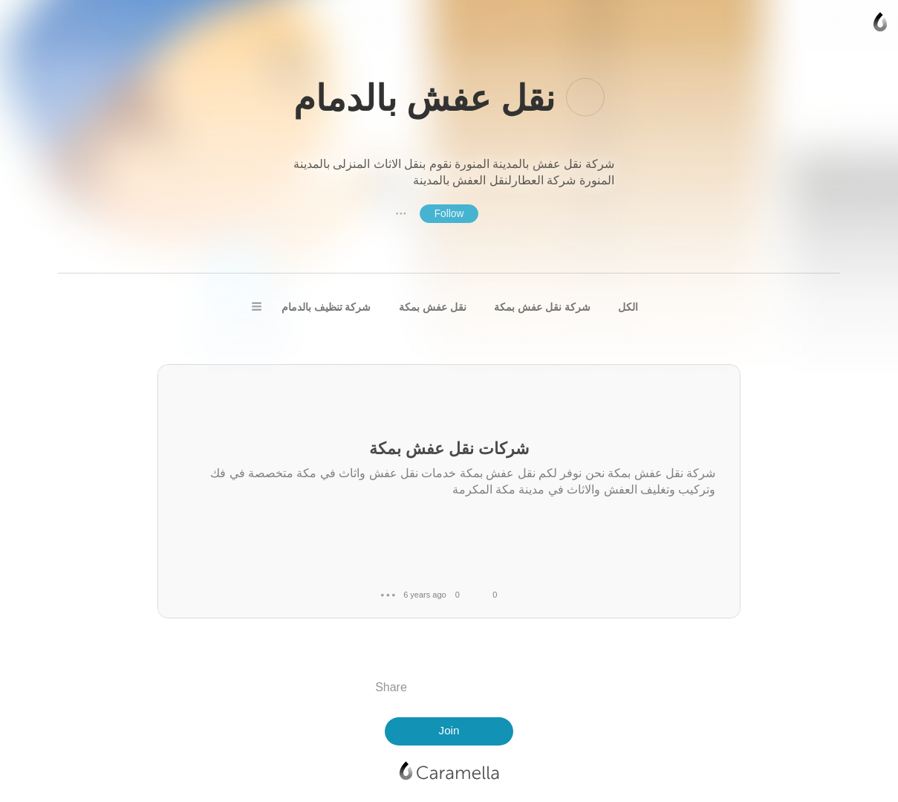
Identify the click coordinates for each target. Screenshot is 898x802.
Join (449, 730)
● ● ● (401, 213)
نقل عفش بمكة (432, 307)
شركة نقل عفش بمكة (542, 307)
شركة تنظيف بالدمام (326, 307)
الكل (628, 307)
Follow (449, 213)
